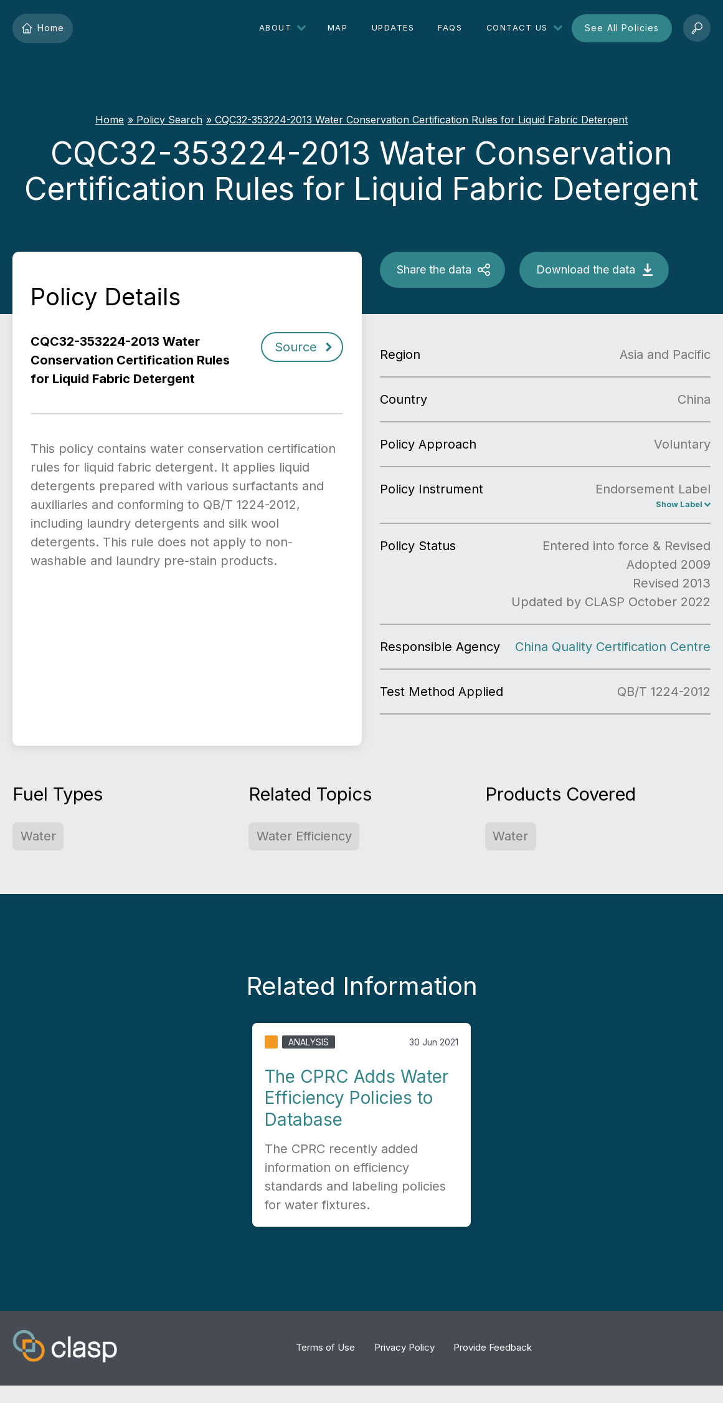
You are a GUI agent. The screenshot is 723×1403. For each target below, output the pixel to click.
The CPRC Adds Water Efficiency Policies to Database (356, 1100)
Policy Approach (428, 444)
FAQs (450, 27)
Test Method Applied (441, 694)
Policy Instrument (431, 489)
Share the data (434, 269)
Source (296, 347)
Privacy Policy (404, 1350)
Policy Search (169, 119)
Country (403, 399)
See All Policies (622, 27)
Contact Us (517, 27)
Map (338, 27)
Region (400, 354)
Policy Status (418, 548)
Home (42, 28)
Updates (393, 27)
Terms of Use (325, 1350)
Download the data (585, 269)
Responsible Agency (440, 649)
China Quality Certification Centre (613, 649)
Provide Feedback (492, 1350)
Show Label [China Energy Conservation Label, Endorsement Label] (672, 506)
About (275, 27)
